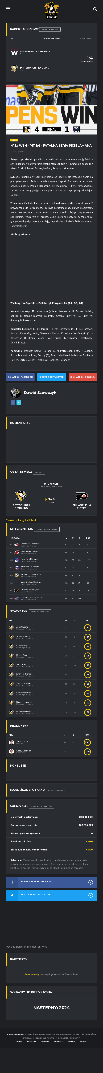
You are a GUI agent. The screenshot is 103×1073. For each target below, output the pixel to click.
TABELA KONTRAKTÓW (41, 806)
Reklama (45, 1042)
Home (19, 1042)
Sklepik (71, 1042)
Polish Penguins (15, 1034)
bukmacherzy (32, 974)
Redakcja (31, 1042)
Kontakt (58, 1042)
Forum (83, 1042)
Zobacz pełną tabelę (46, 529)
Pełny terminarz (56, 790)
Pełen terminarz (50, 29)
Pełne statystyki (40, 612)
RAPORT (39, 472)
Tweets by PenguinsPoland (21, 520)
